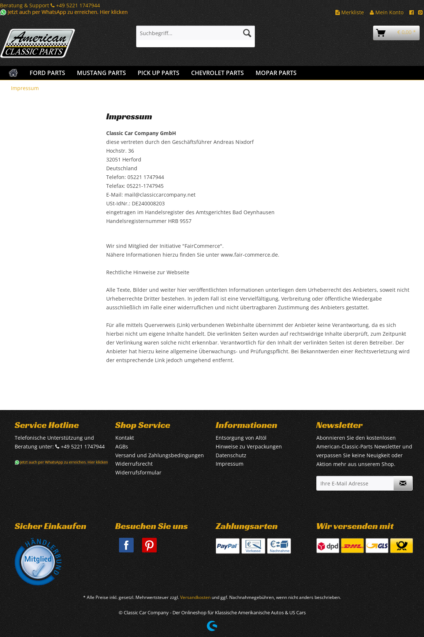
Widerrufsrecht (134, 463)
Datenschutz (231, 455)
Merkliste (349, 12)
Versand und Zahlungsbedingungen (159, 455)
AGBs (121, 446)
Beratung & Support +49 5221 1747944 (50, 5)
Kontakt (124, 437)
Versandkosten (195, 597)
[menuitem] (195, 36)
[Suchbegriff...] (195, 33)
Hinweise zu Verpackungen (249, 446)
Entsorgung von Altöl (241, 437)
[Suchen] (247, 33)
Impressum (229, 463)
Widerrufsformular (138, 472)
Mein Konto (386, 12)
